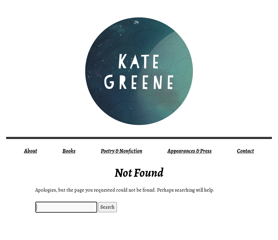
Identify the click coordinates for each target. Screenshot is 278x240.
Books (69, 151)
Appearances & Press (189, 151)
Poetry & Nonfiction (121, 151)
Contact (245, 151)
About (30, 151)
